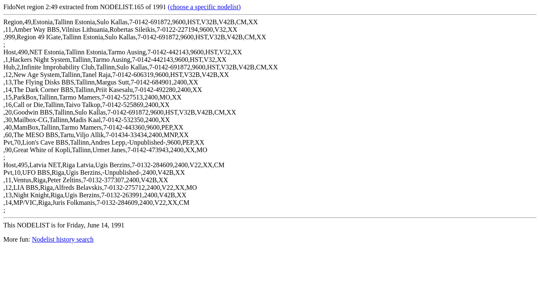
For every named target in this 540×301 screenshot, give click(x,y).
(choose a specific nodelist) (204, 6)
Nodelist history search (63, 239)
